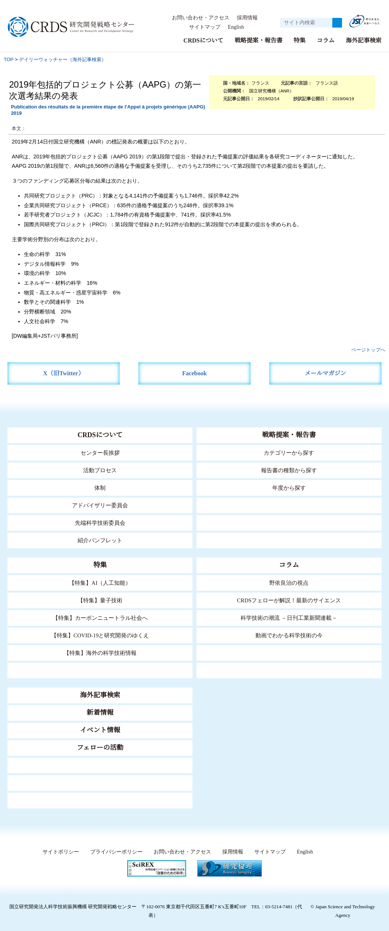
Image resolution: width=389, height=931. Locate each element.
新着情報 (100, 712)
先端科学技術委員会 (100, 523)
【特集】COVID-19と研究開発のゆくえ (100, 635)
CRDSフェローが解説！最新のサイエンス (289, 600)
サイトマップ (202, 27)
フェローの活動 (100, 747)
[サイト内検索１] (306, 23)
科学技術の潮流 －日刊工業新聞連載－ (289, 618)
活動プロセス (100, 470)
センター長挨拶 (100, 453)
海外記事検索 (364, 40)
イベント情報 (100, 730)
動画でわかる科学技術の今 (289, 635)
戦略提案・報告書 (258, 40)
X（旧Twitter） (64, 373)
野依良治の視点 (288, 583)
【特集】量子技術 (100, 600)
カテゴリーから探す (289, 453)
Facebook (194, 373)
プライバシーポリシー (114, 852)
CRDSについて (203, 40)
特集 (299, 40)
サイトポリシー (59, 852)
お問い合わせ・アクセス (200, 18)
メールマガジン (325, 373)
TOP (8, 59)
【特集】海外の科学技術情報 (100, 653)
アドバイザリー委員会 (100, 505)
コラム (326, 40)
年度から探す (289, 488)
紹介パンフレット (100, 540)
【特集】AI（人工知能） (100, 583)
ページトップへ (368, 350)
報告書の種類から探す (289, 470)
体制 (100, 488)
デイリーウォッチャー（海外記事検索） (62, 59)
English (235, 27)
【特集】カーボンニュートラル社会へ (100, 618)
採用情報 (247, 18)
